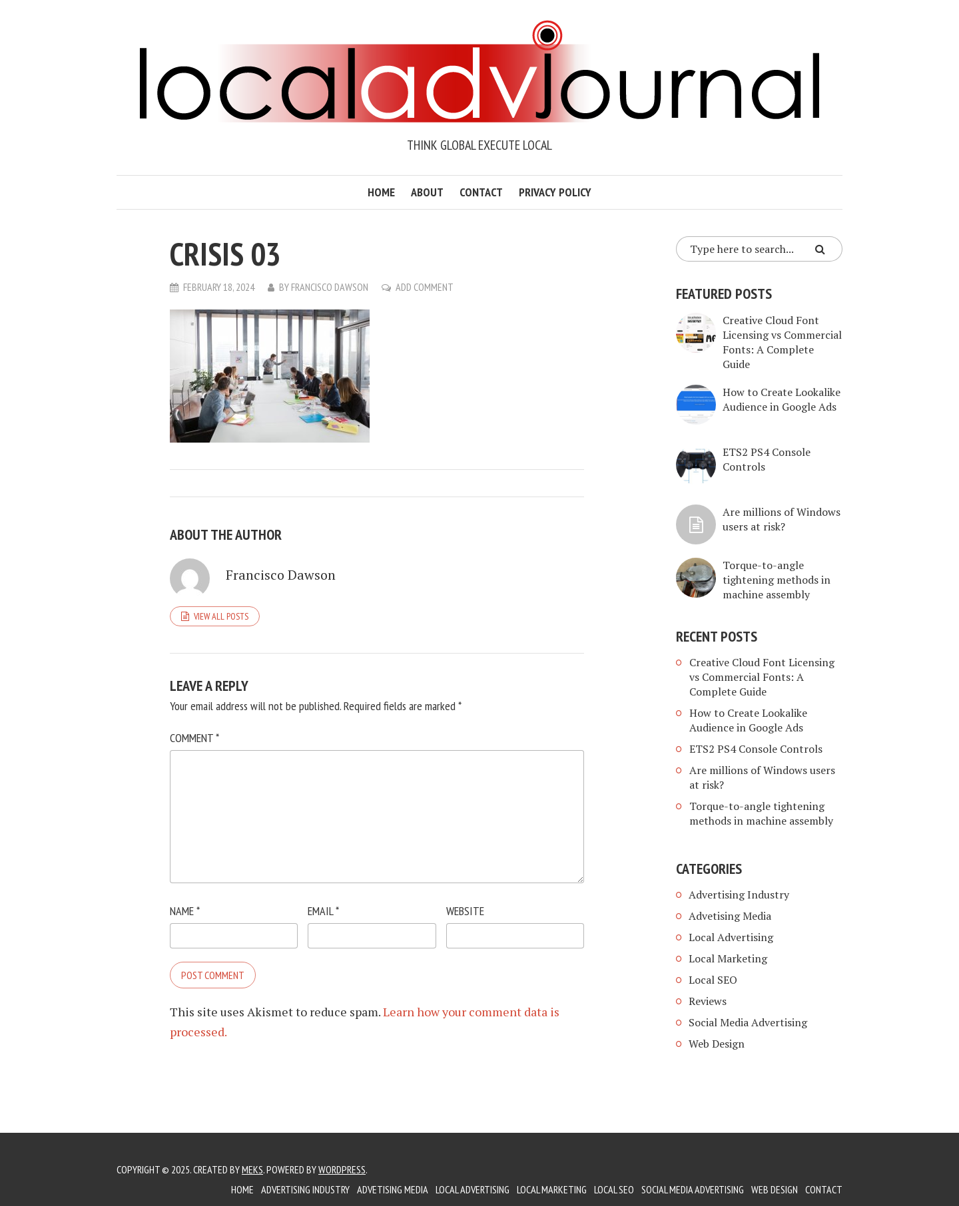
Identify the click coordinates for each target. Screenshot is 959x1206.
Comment (194, 737)
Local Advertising (731, 937)
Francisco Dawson (329, 287)
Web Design (717, 1043)
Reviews (708, 1001)
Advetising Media (730, 915)
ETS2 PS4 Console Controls (755, 748)
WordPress (342, 1169)
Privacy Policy (555, 192)
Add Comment (425, 287)
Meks (252, 1169)
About (427, 192)
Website (465, 910)
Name (185, 910)
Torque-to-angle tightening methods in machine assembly (776, 580)
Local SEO (713, 979)
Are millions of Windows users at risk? (781, 519)
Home (381, 192)
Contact (481, 192)
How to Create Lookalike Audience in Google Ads (781, 399)
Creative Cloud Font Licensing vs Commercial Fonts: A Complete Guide (782, 342)
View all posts (221, 616)
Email (323, 910)
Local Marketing (728, 958)
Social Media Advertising (748, 1022)
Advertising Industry (739, 894)
